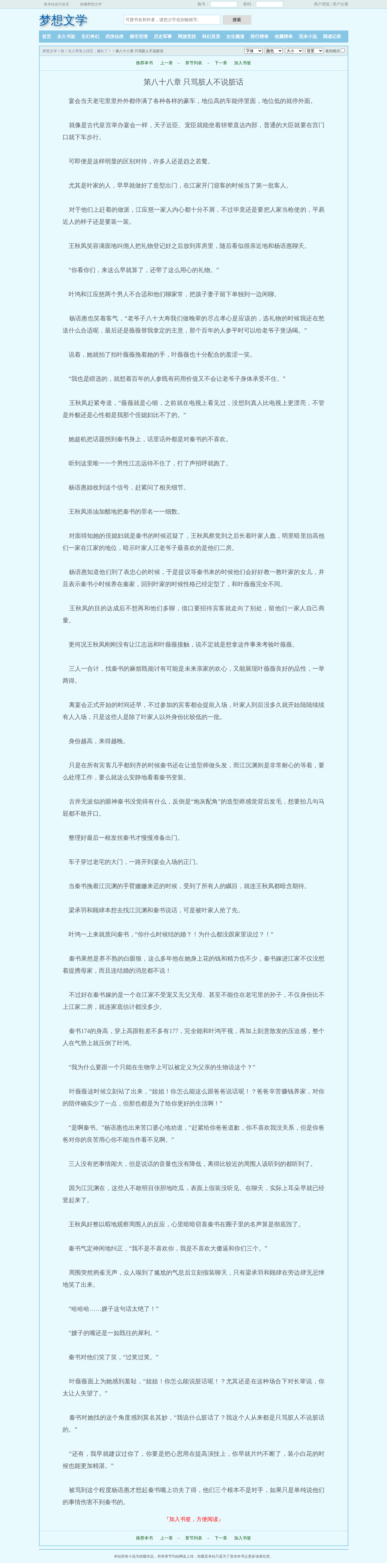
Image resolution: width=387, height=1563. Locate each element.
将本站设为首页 (56, 4)
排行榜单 (259, 36)
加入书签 (242, 63)
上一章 (166, 63)
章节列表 (193, 63)
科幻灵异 (211, 36)
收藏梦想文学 (91, 4)
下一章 (220, 63)
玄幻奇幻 (90, 36)
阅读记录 (332, 36)
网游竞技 (187, 36)
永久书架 (66, 36)
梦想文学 (63, 20)
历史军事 (163, 36)
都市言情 (139, 36)
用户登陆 (322, 4)
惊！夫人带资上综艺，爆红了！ (86, 51)
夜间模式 (332, 51)
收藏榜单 (284, 36)
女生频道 (235, 36)
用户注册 (340, 4)
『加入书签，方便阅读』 (194, 1519)
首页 (46, 36)
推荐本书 (144, 63)
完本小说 (308, 36)
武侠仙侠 (114, 36)
